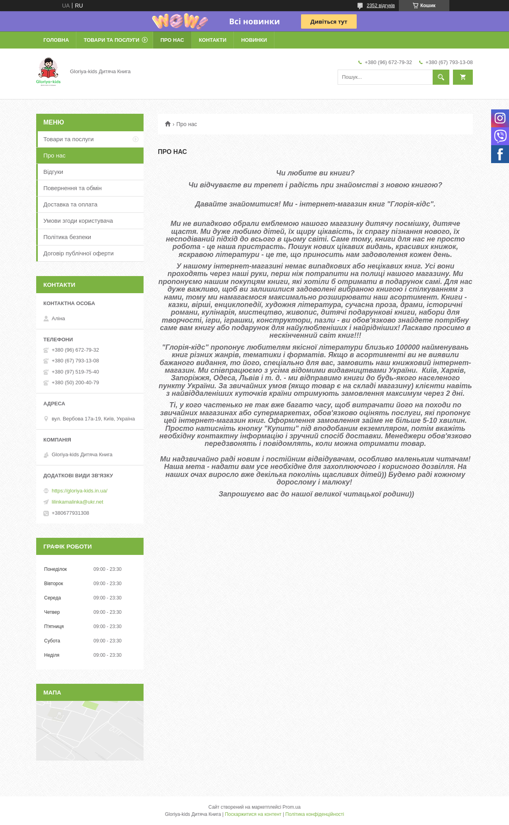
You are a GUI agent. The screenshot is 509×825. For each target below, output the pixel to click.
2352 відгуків (381, 5)
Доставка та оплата (70, 204)
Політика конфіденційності (315, 814)
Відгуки (53, 171)
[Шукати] (441, 77)
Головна (56, 40)
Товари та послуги (111, 40)
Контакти (213, 40)
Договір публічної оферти (78, 253)
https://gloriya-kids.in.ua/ (79, 491)
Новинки (254, 40)
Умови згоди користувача (78, 220)
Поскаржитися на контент (253, 814)
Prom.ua (292, 807)
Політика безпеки (67, 236)
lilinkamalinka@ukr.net (77, 502)
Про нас (172, 40)
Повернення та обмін (72, 188)
